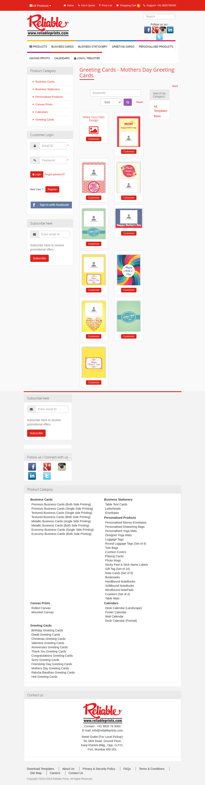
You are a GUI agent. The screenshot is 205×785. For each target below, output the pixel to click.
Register (52, 189)
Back (175, 86)
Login (37, 174)
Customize (93, 139)
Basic (157, 116)
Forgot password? (55, 174)
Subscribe (39, 258)
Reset (139, 102)
